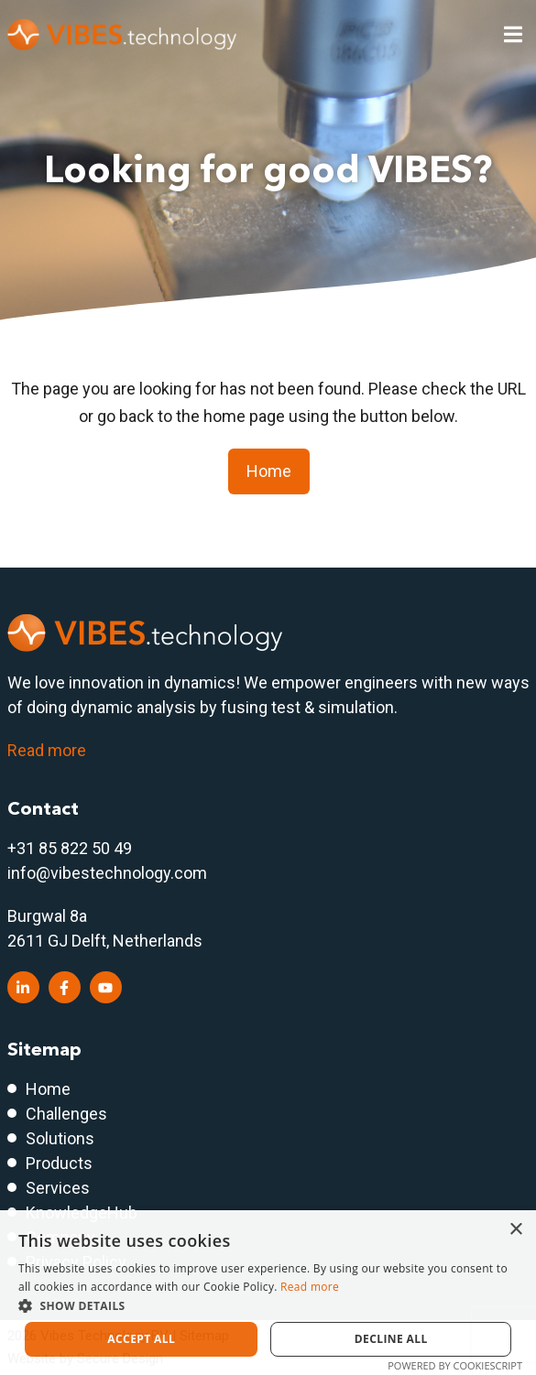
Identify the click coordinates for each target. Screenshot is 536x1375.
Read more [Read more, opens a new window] (309, 1286)
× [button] (515, 1230)
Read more (46, 750)
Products (59, 1163)
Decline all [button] (391, 1339)
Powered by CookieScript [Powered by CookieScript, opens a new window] (455, 1365)
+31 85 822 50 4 (65, 848)
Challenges (66, 1113)
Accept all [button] (141, 1339)
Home (268, 471)
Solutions (60, 1138)
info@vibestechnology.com (107, 872)
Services (58, 1187)
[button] (268, 1305)
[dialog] (268, 1292)
